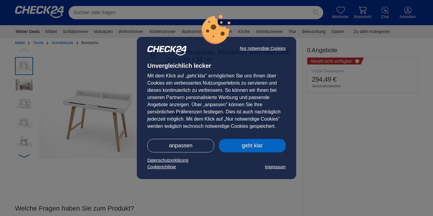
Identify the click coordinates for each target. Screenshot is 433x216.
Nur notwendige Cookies (263, 48)
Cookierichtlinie (161, 166)
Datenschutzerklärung (167, 160)
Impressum (275, 166)
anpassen (180, 145)
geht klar (252, 145)
